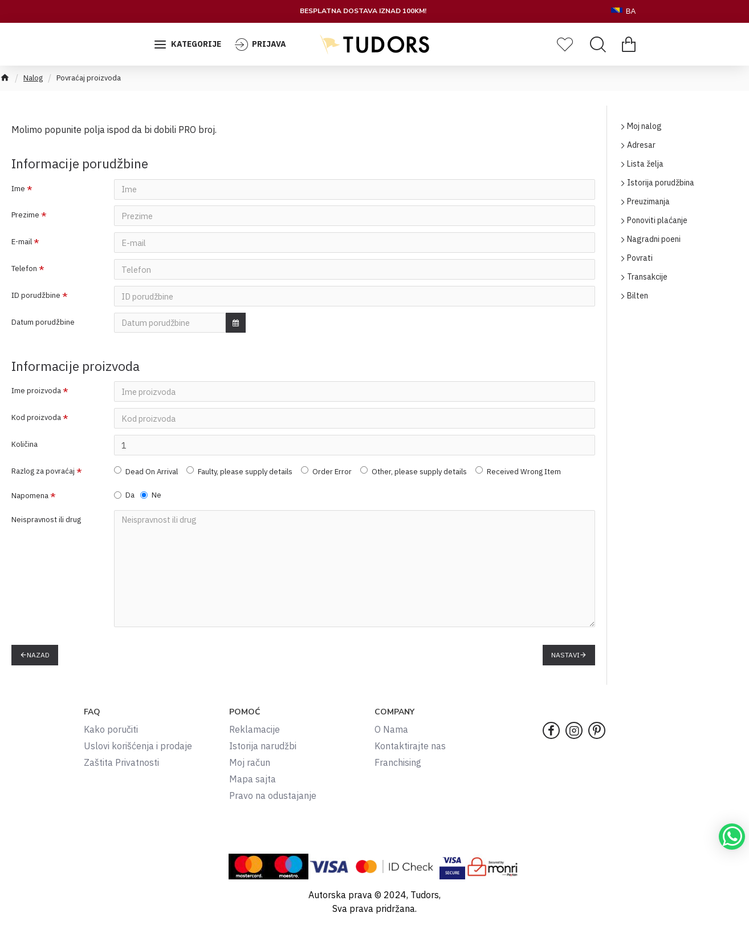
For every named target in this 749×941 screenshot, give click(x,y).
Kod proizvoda (36, 422)
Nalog (33, 78)
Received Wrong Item (518, 477)
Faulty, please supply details (239, 477)
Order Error (326, 477)
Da (124, 501)
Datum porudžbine (43, 325)
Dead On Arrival (146, 477)
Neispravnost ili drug (46, 526)
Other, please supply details (413, 477)
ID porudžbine (35, 298)
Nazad (38, 657)
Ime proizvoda (36, 394)
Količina (24, 449)
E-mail (21, 243)
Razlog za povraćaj (43, 477)
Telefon (24, 271)
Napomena (29, 502)
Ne (150, 501)
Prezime (25, 216)
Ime (18, 188)
